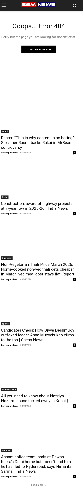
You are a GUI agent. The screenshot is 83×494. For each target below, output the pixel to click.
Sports (5, 323)
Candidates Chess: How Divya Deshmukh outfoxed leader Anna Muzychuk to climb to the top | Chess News (37, 335)
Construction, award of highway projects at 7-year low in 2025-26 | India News (37, 206)
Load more (38, 485)
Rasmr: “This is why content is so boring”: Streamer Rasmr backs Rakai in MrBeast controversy (38, 143)
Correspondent (9, 152)
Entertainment (9, 389)
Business (6, 258)
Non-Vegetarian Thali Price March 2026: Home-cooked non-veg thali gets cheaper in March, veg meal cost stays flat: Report (37, 269)
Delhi (4, 197)
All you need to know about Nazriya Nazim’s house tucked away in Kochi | (34, 398)
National (6, 450)
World (5, 131)
